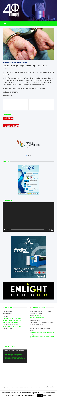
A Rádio (52, 387)
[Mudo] (49, 230)
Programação (14, 387)
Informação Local (8, 62)
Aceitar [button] (40, 395)
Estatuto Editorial (35, 387)
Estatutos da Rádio (24, 387)
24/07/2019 (7, 69)
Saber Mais (47, 395)
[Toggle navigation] (5, 23)
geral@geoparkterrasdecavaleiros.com (42, 332)
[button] (28, 155)
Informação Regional (20, 62)
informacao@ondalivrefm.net (12, 318)
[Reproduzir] (5, 230)
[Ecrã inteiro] (52, 230)
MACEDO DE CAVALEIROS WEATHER (15, 373)
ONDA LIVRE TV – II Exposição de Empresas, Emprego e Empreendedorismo (41, 105)
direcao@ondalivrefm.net (10, 322)
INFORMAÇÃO (45, 387)
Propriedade (6, 387)
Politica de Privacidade (9, 390)
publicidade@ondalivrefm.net (12, 320)
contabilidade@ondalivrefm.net (12, 326)
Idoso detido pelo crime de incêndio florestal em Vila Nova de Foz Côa (15, 105)
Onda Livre (15, 69)
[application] (28, 217)
